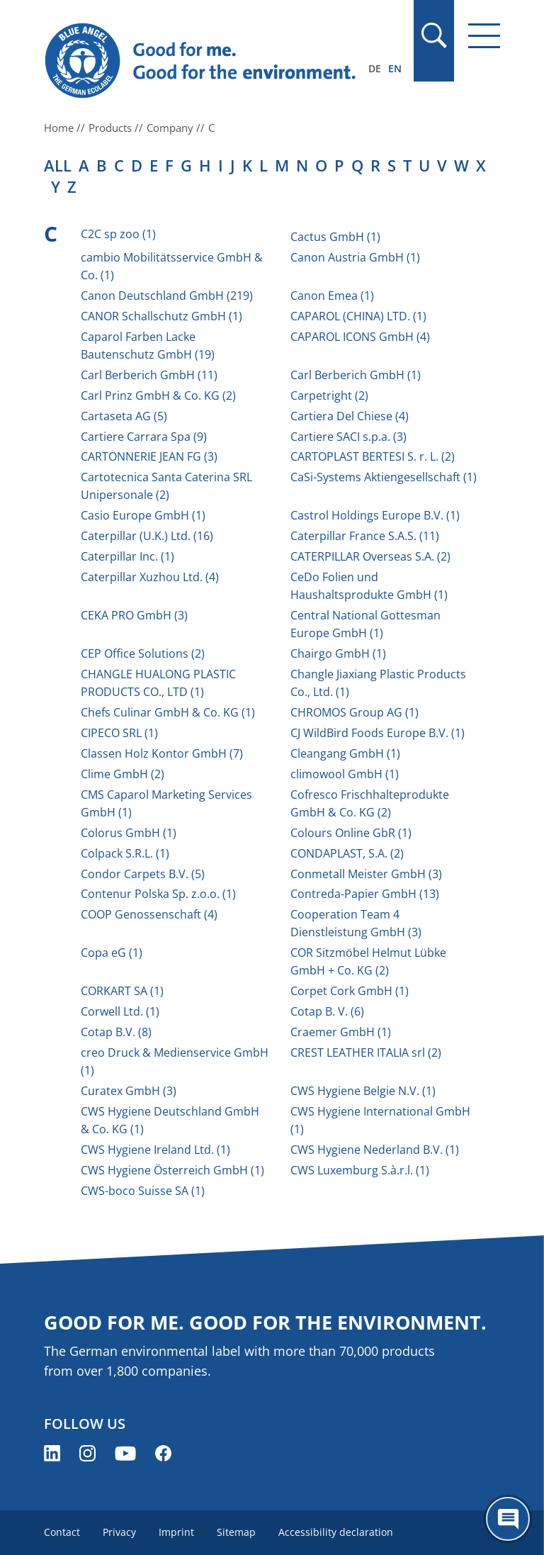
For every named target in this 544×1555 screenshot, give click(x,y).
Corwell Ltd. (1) (120, 1011)
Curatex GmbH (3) (128, 1091)
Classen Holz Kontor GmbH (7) (162, 753)
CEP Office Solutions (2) (143, 653)
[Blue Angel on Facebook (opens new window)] (163, 1453)
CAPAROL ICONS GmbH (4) (360, 336)
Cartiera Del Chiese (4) (349, 416)
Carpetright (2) (329, 395)
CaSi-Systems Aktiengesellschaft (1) (383, 477)
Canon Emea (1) (332, 295)
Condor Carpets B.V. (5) (143, 874)
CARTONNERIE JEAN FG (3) (149, 456)
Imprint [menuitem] (176, 1532)
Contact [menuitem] (62, 1532)
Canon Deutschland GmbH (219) (167, 295)
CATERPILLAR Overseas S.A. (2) (370, 556)
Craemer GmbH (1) (340, 1032)
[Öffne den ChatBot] (508, 1519)
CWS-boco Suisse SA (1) (143, 1190)
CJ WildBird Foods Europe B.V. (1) (377, 733)
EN (395, 68)
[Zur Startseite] (203, 61)
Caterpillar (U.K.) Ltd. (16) (147, 536)
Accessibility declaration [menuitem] (335, 1532)
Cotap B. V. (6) (327, 1011)
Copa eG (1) (111, 952)
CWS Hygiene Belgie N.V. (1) (363, 1091)
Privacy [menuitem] (119, 1532)
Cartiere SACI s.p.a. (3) (348, 436)
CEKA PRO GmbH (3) (134, 615)
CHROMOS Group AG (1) (354, 712)
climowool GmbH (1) (344, 774)
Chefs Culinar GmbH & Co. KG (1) (168, 712)
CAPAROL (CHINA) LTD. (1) (358, 316)
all (58, 165)
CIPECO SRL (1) (119, 733)
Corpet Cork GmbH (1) (349, 991)
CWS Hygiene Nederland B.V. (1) (374, 1149)
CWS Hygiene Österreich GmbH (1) (172, 1170)
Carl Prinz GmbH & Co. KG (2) (158, 395)
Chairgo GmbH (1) (338, 653)
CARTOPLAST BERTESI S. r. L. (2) (372, 456)
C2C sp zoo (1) (118, 234)
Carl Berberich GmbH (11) (149, 375)
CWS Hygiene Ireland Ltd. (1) (155, 1149)
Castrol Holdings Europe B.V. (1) (375, 515)
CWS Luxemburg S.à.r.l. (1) (359, 1170)
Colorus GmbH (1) (128, 833)
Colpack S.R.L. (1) (125, 853)
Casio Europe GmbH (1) (143, 515)
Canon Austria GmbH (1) (355, 257)
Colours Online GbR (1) (351, 833)
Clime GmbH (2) (122, 774)
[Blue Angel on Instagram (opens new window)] (87, 1453)
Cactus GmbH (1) (335, 237)
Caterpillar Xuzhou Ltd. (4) (150, 577)
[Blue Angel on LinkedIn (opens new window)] (52, 1453)
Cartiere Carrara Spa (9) (144, 436)
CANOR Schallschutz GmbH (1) (161, 316)
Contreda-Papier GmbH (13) (364, 894)
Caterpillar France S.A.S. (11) (364, 536)
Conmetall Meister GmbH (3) (366, 874)
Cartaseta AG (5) (124, 416)
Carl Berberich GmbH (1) (355, 375)
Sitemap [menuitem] (236, 1532)
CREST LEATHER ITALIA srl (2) (365, 1052)
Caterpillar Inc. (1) (127, 556)
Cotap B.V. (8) (116, 1032)
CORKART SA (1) (122, 991)
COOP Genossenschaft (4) (149, 914)
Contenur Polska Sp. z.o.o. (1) (158, 894)
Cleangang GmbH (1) (345, 753)
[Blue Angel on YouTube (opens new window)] (125, 1453)
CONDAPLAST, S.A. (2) (347, 853)
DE (374, 68)
